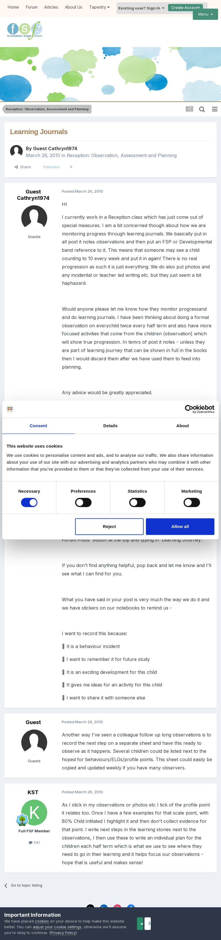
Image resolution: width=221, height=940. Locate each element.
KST (33, 772)
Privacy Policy (97, 901)
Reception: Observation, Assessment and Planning (122, 135)
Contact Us (126, 901)
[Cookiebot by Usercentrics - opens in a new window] (189, 409)
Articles (51, 7)
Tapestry (99, 7)
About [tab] (182, 425)
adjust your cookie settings (72, 926)
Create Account (185, 7)
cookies (42, 921)
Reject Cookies (195, 923)
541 (34, 821)
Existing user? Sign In (141, 8)
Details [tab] (110, 425)
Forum (31, 7)
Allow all (180, 526)
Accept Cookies (149, 923)
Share (23, 146)
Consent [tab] (38, 425)
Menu (205, 14)
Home (13, 7)
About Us (73, 7)
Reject (109, 526)
